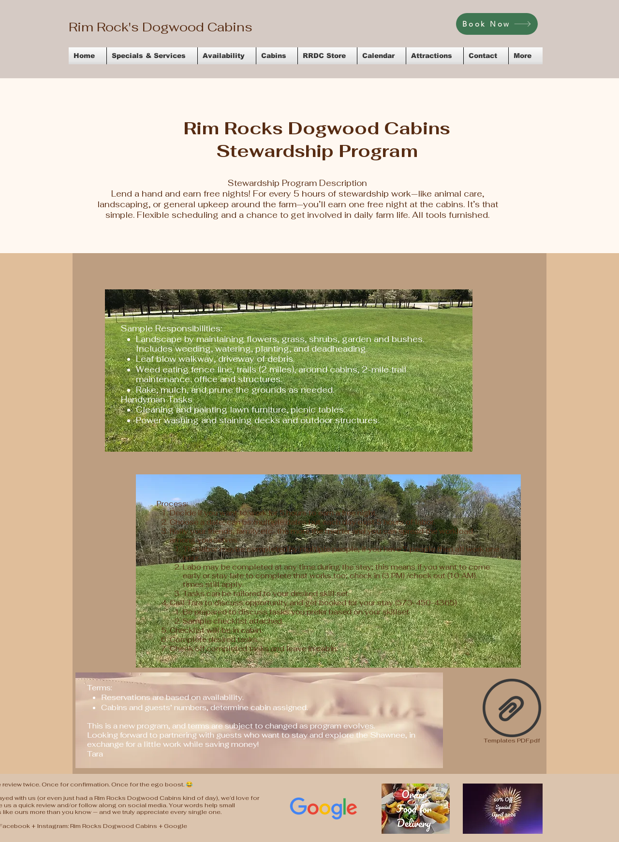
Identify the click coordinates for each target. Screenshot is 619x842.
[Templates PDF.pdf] (511, 712)
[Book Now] (497, 24)
